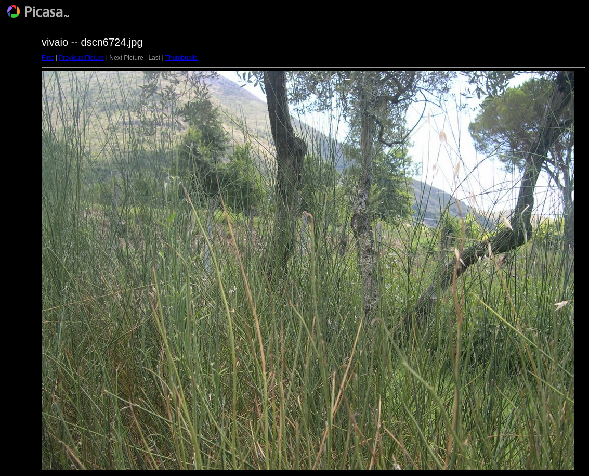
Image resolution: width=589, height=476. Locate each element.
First (48, 57)
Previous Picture (81, 57)
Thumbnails (181, 57)
